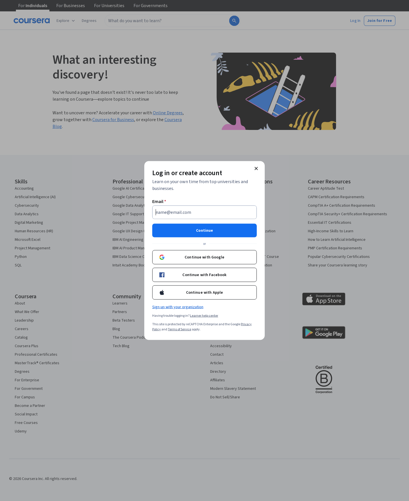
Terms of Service (179, 329)
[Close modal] (256, 168)
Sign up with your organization (177, 307)
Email (159, 201)
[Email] (204, 212)
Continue (204, 230)
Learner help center (204, 315)
